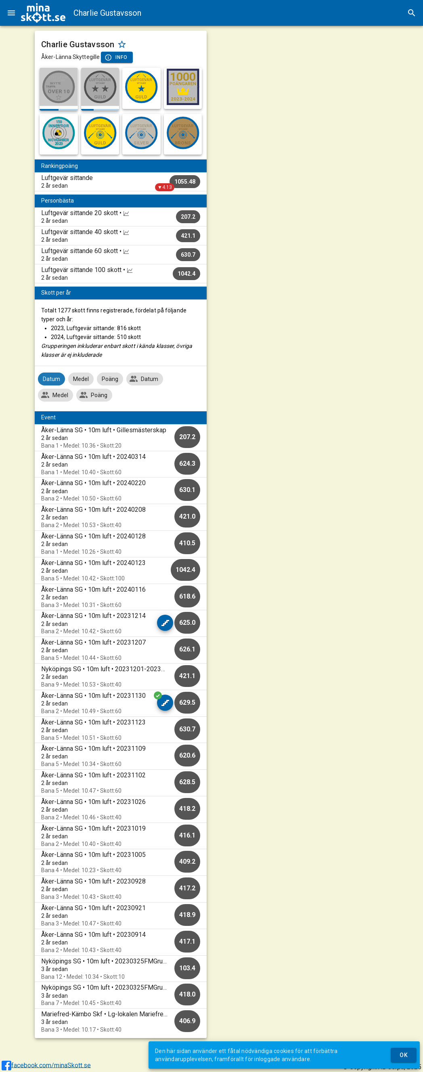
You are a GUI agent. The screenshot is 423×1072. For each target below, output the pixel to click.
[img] (43, 13)
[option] (121, 438)
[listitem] (121, 181)
